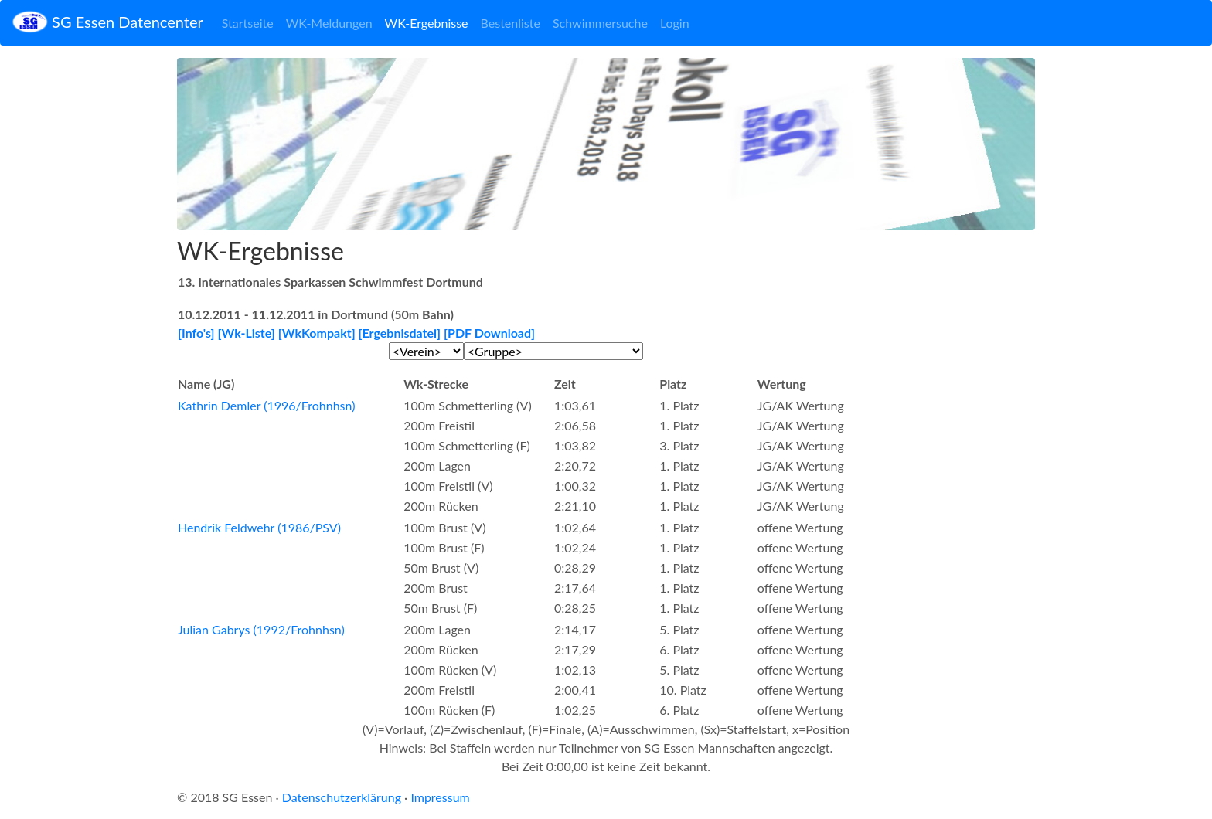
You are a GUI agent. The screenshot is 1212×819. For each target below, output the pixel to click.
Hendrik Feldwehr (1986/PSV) (259, 527)
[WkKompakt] (317, 332)
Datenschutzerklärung (341, 797)
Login (674, 22)
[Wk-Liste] (246, 332)
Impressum (439, 797)
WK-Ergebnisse (426, 22)
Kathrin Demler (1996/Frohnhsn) (266, 405)
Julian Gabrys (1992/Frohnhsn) (261, 629)
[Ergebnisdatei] (400, 332)
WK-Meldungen (329, 22)
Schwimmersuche (600, 22)
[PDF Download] (489, 332)
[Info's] (196, 332)
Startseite (248, 22)
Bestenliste (510, 22)
